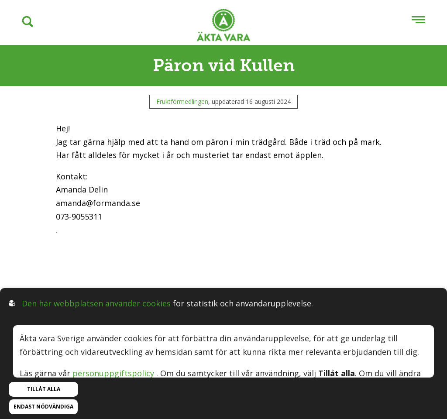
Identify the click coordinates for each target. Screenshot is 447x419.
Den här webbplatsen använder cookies (96, 303)
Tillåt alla (43, 389)
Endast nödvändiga (43, 406)
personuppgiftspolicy (113, 373)
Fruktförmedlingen (182, 101)
